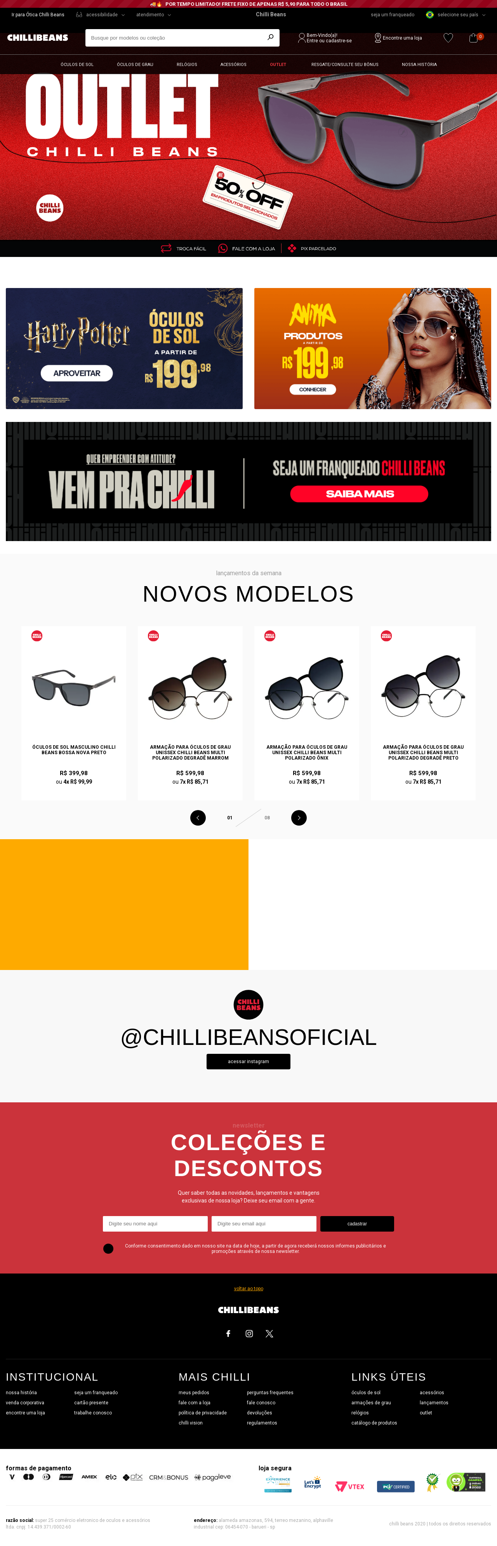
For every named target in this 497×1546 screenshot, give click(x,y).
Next (299, 818)
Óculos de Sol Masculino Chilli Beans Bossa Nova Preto (74, 749)
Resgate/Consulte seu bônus (345, 64)
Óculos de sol (77, 64)
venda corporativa (25, 1402)
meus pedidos (194, 1392)
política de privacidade (203, 1413)
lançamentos (434, 1402)
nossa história (21, 1392)
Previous (198, 818)
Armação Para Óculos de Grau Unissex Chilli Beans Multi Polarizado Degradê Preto (423, 752)
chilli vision (191, 1423)
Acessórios (234, 64)
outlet (426, 1413)
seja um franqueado (392, 14)
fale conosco (261, 1402)
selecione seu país (452, 15)
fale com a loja (194, 1402)
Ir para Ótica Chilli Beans (38, 14)
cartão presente (91, 1402)
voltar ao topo (248, 1288)
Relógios (187, 64)
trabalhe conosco (93, 1413)
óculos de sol (366, 1392)
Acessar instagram (248, 1061)
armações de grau (371, 1402)
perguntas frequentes (270, 1392)
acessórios (432, 1392)
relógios (360, 1413)
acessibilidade (102, 14)
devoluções (259, 1413)
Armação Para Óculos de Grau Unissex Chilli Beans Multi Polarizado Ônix (306, 752)
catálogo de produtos (374, 1423)
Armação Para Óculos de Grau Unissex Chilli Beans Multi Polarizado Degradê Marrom (190, 752)
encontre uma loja (25, 1413)
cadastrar (357, 1224)
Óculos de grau (135, 64)
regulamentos (262, 1423)
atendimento (150, 14)
